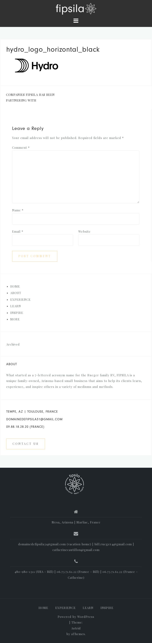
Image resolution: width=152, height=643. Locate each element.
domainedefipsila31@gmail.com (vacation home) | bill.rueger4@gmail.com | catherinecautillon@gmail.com (76, 547)
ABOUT (15, 293)
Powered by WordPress (76, 617)
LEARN (15, 306)
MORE (15, 319)
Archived (13, 344)
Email (17, 231)
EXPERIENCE (20, 299)
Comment (21, 148)
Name (17, 210)
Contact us (26, 444)
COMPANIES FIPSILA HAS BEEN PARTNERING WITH (30, 98)
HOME (15, 286)
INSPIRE (16, 313)
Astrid (76, 628)
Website (84, 231)
